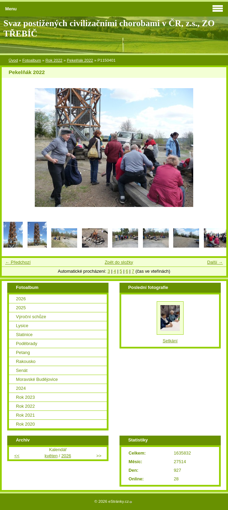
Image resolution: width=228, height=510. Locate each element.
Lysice (22, 325)
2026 (20, 298)
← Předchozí (18, 262)
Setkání (170, 340)
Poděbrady (26, 343)
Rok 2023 (25, 397)
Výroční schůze (31, 316)
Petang (23, 352)
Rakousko (25, 361)
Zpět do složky (119, 262)
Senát (21, 370)
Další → (215, 262)
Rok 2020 (25, 424)
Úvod (13, 60)
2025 (20, 307)
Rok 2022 (53, 60)
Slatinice (24, 334)
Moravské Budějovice (37, 379)
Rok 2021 (25, 415)
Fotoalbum (31, 60)
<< (17, 455)
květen (51, 455)
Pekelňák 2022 (80, 60)
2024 (20, 388)
